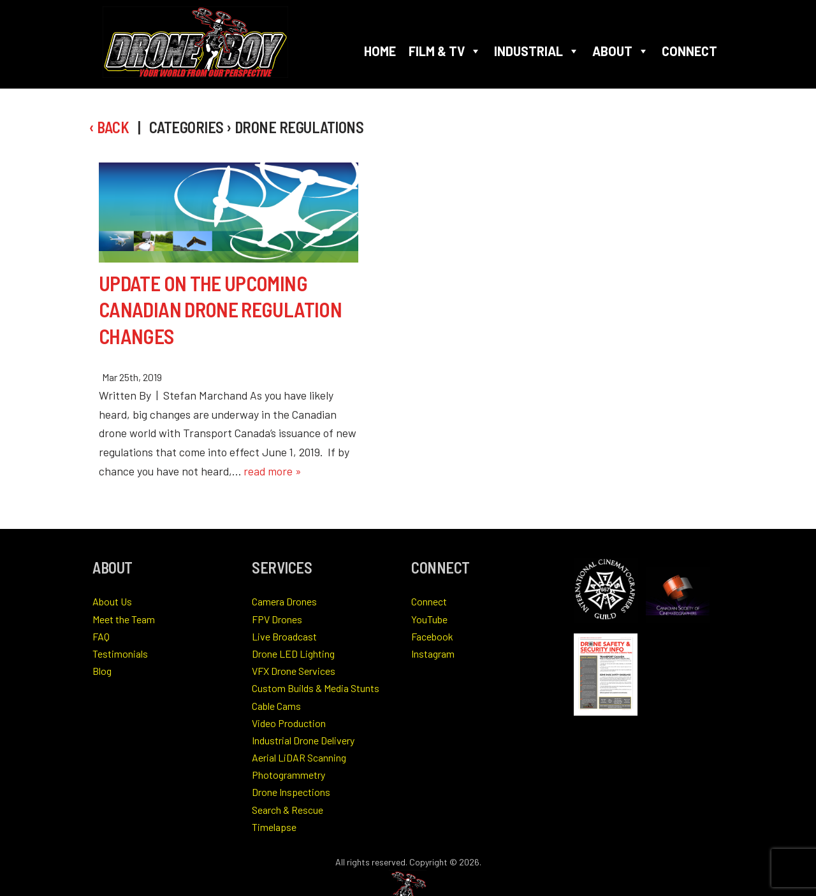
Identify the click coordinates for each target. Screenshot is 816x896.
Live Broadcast (284, 636)
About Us (112, 601)
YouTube (429, 619)
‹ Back (109, 127)
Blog (102, 671)
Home (380, 51)
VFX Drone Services (293, 671)
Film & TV (445, 51)
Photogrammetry (288, 775)
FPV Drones (277, 619)
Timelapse (274, 827)
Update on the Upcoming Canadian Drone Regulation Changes (220, 309)
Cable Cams (276, 706)
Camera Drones (284, 601)
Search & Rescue (287, 810)
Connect (689, 51)
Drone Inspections (291, 792)
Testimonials (120, 653)
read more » (273, 471)
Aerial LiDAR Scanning (299, 757)
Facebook (432, 636)
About (620, 51)
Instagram (433, 653)
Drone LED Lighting (293, 653)
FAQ (101, 636)
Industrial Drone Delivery (303, 740)
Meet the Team (123, 619)
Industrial (536, 51)
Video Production (289, 723)
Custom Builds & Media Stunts (315, 688)
